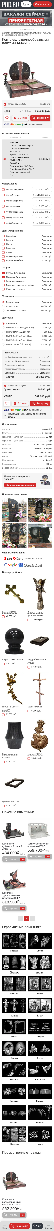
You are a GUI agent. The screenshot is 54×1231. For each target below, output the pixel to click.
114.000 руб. (35, 619)
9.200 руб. (34, 710)
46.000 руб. (9, 616)
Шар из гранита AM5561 (14, 659)
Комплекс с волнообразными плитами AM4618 (11, 1202)
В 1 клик (20, 118)
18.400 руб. (35, 758)
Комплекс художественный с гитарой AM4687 (12, 895)
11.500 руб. (9, 714)
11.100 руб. (9, 761)
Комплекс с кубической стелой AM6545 (12, 846)
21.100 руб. (9, 805)
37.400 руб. (35, 666)
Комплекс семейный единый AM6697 (38, 845)
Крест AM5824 (35, 706)
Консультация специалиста (20, 485)
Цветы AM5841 (35, 754)
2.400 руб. (9, 663)
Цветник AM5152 (10, 801)
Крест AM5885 (9, 612)
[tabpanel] (27, 18)
